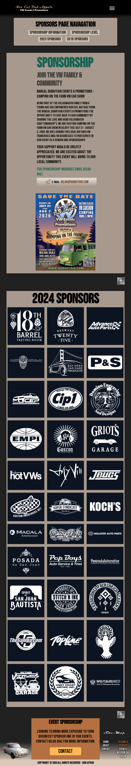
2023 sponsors (50, 39)
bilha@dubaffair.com (74, 182)
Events (123, 749)
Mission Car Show (123, 754)
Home (106, 742)
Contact (105, 749)
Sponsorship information (48, 32)
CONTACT (65, 751)
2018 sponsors (77, 39)
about (106, 745)
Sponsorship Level (85, 32)
